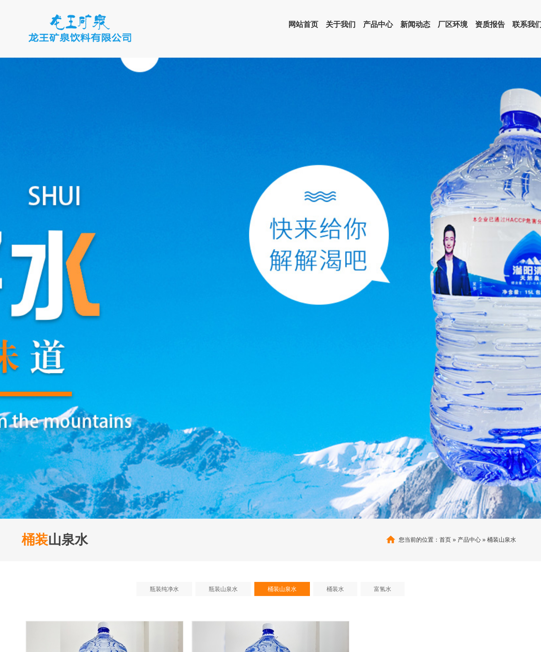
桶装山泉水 (501, 539)
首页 (445, 539)
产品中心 (469, 539)
